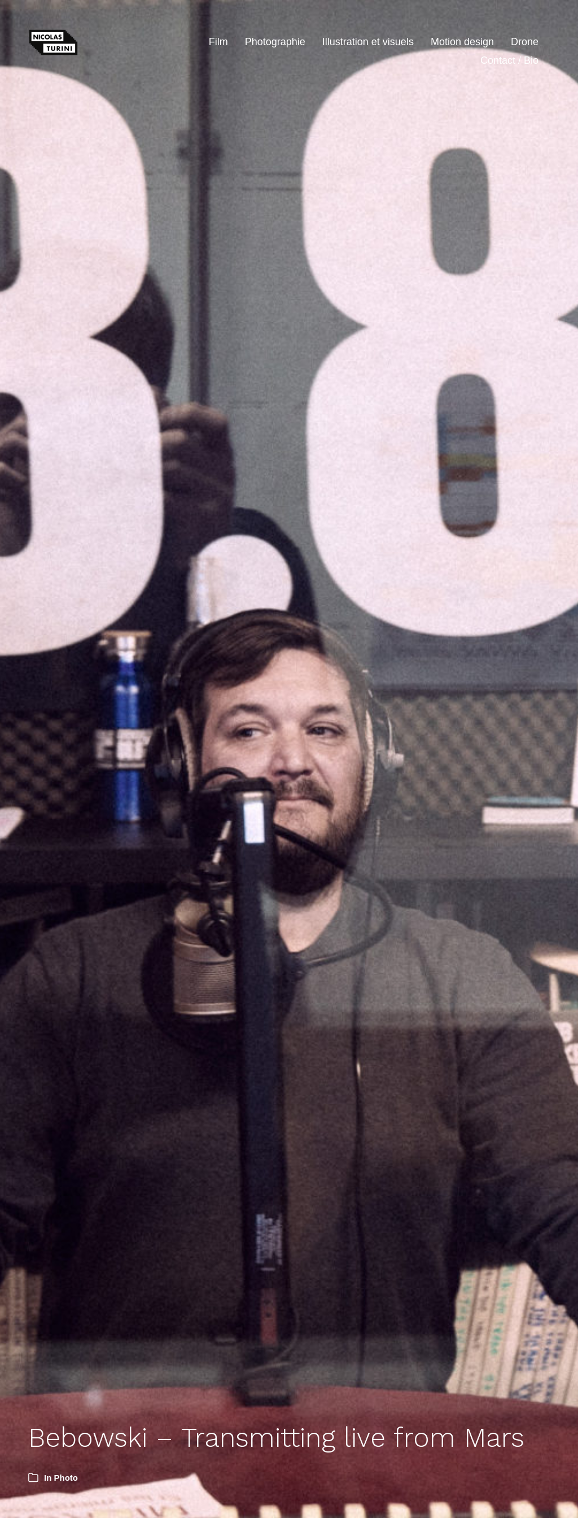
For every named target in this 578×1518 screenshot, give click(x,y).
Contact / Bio (509, 60)
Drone (524, 42)
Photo (66, 1477)
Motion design (462, 42)
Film (218, 42)
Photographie (275, 42)
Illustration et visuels (368, 42)
